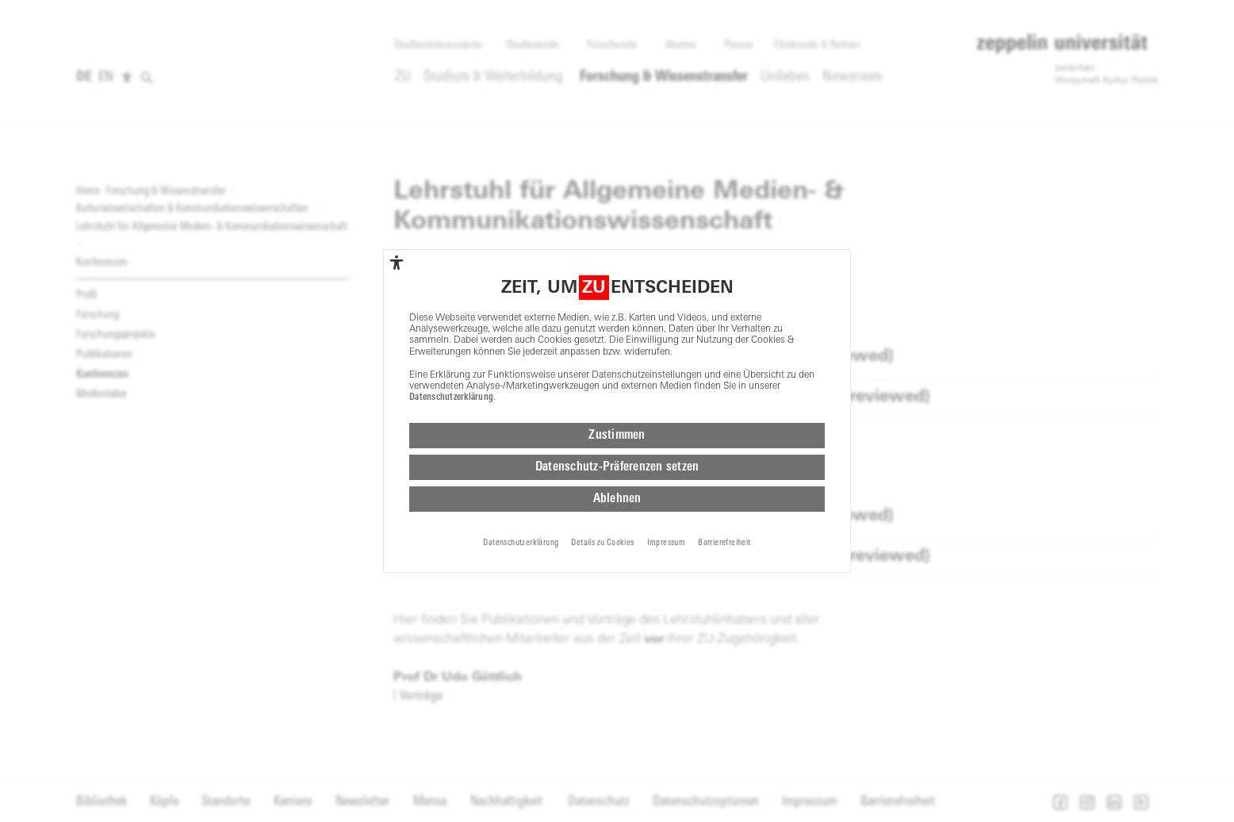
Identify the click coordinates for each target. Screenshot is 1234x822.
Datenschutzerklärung (451, 397)
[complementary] (396, 262)
